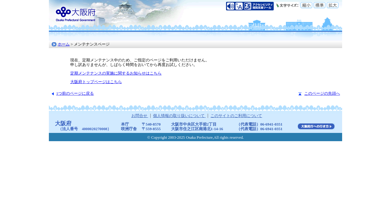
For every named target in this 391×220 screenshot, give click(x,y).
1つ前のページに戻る (75, 93)
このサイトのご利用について (236, 116)
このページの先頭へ (322, 93)
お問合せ (139, 116)
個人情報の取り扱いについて (179, 116)
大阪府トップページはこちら (96, 82)
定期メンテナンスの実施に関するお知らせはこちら (116, 73)
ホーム (64, 44)
